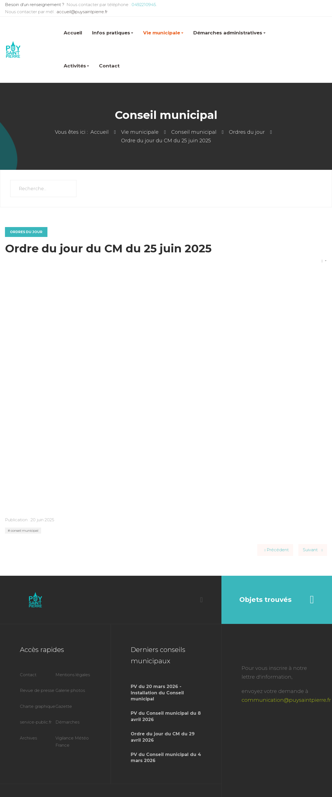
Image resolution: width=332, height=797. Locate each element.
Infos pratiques (112, 33)
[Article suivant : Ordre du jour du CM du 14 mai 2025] (312, 550)
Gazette (63, 706)
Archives (28, 738)
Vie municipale (163, 33)
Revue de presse (37, 690)
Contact (109, 66)
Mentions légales (72, 674)
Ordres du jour (26, 232)
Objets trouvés (276, 599)
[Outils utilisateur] (324, 261)
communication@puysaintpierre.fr (286, 700)
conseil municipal (24, 530)
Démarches (67, 722)
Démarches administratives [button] (229, 33)
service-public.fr (36, 722)
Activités (76, 66)
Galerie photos (70, 690)
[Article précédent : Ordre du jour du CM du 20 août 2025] (275, 550)
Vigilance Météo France (72, 741)
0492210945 (143, 4)
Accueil (73, 33)
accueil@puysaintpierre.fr (82, 11)
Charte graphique (37, 706)
